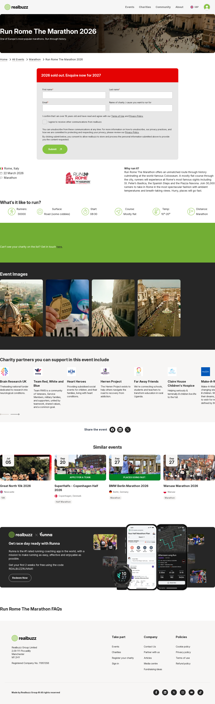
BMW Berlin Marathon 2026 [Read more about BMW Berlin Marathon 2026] (128, 486)
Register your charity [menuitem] (123, 657)
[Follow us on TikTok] (200, 692)
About (179, 7)
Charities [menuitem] (116, 652)
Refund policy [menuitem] (183, 663)
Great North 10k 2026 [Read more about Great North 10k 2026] (15, 486)
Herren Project (111, 381)
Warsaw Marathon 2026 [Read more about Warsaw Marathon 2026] (180, 486)
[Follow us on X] (174, 692)
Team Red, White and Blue (49, 383)
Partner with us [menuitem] (152, 652)
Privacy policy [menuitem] (183, 652)
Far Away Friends (146, 381)
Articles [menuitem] (148, 657)
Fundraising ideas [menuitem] (153, 669)
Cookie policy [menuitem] (183, 646)
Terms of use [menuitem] (183, 657)
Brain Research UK (13, 381)
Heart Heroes (76, 381)
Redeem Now (20, 577)
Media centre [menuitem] (151, 663)
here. (59, 246)
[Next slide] (15, 414)
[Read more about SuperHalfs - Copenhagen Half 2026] (80, 467)
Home (3, 59)
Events (129, 7)
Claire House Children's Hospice (181, 383)
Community (163, 7)
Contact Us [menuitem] (150, 646)
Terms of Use (117, 116)
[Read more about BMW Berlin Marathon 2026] (135, 467)
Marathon (35, 59)
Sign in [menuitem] (115, 663)
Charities (145, 7)
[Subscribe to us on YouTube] (192, 692)
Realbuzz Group (29, 692)
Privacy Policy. (136, 116)
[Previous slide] (4, 414)
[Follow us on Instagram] (183, 692)
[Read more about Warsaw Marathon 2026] (189, 467)
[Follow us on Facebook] (156, 692)
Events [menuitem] (115, 646)
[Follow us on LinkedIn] (165, 692)
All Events (18, 59)
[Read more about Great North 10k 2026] (26, 467)
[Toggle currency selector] (194, 7)
